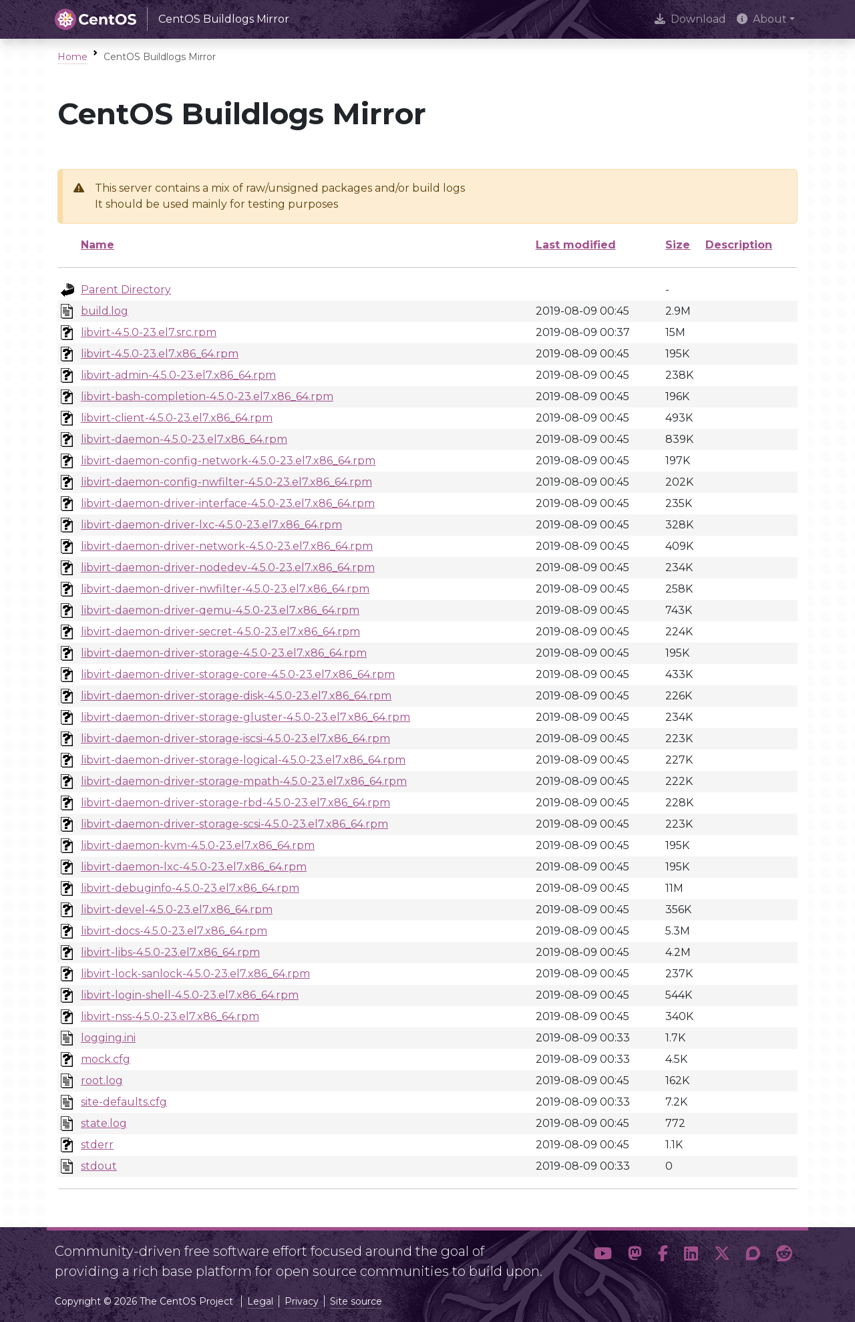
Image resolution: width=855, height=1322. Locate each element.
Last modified (576, 244)
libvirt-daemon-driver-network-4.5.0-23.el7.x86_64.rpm (227, 546)
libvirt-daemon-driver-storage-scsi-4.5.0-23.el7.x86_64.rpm (234, 824)
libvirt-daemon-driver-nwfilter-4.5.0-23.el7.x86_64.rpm (225, 589)
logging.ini (108, 1037)
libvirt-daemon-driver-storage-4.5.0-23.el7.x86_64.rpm (224, 653)
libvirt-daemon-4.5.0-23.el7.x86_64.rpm (184, 439)
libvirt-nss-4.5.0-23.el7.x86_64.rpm (170, 1016)
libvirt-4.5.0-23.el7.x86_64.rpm (159, 353)
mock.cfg (105, 1059)
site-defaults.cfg (124, 1102)
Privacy (302, 1301)
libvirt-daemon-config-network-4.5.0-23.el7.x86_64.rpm (228, 460)
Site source (356, 1301)
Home (72, 57)
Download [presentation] (690, 19)
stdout (99, 1166)
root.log (102, 1080)
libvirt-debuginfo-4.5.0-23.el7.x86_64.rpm (190, 888)
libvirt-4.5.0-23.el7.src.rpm (148, 332)
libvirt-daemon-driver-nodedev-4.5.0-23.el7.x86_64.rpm (228, 567)
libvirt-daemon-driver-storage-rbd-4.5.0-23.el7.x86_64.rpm (235, 802)
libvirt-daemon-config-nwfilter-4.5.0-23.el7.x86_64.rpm (226, 482)
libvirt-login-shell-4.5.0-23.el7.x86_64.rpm (190, 995)
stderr (97, 1144)
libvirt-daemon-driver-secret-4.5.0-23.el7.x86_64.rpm (220, 631)
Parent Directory (126, 289)
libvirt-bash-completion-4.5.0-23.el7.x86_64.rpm (207, 396)
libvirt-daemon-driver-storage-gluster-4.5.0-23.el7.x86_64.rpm (245, 717)
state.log (104, 1123)
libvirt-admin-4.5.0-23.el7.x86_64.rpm (178, 375)
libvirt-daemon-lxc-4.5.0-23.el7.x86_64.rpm (194, 866)
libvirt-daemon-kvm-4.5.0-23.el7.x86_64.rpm (198, 845)
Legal (260, 1301)
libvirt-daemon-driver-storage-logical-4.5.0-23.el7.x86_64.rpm (243, 760)
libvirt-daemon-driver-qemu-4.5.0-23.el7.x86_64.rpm (220, 610)
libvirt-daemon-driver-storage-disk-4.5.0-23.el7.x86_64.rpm (236, 695)
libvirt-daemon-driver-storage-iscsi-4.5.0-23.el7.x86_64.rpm (235, 738)
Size (677, 244)
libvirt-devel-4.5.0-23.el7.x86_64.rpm (177, 909)
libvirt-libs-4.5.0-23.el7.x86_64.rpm (170, 952)
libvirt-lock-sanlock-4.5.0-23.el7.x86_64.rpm (195, 973)
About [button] (762, 19)
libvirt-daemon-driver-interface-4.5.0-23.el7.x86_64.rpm (228, 503)
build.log (104, 311)
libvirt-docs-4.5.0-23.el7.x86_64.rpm (174, 931)
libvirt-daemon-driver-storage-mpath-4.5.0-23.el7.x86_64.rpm (244, 781)
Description (738, 244)
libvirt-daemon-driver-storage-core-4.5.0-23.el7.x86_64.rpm (238, 674)
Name (97, 244)
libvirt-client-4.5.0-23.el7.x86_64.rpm (177, 417)
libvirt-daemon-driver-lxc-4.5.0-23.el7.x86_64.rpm (211, 524)
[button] (603, 1256)
